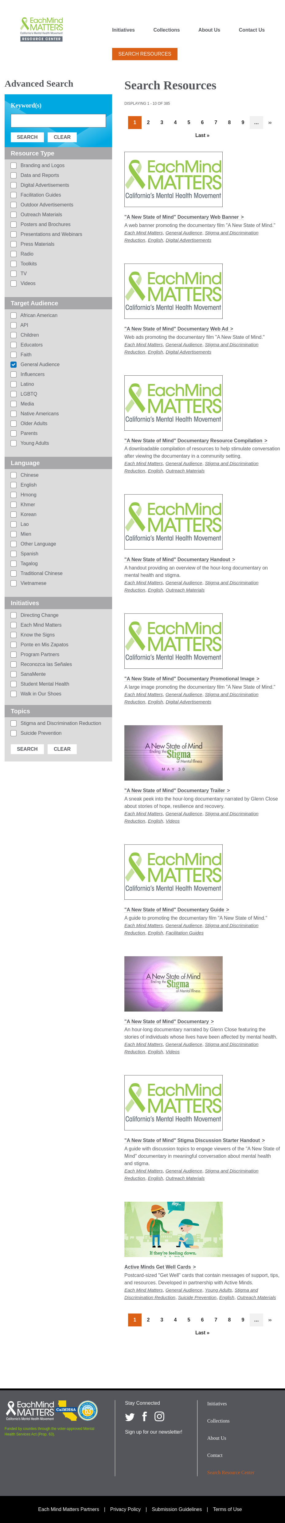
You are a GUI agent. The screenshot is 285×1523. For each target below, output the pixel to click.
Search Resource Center (231, 1472)
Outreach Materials (185, 470)
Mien (25, 534)
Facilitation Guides (185, 932)
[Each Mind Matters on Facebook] (145, 1416)
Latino (26, 384)
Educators (31, 344)
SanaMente (32, 674)
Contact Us (252, 30)
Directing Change (39, 615)
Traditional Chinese (41, 573)
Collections (166, 30)
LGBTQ (28, 394)
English (155, 240)
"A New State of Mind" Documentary (166, 1021)
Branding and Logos (42, 165)
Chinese (29, 475)
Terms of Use (227, 1509)
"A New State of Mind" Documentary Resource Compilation (193, 440)
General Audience (184, 232)
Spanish (28, 553)
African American (38, 315)
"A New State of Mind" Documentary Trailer (174, 790)
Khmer (27, 504)
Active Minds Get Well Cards (157, 1267)
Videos (173, 821)
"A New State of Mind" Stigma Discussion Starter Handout (192, 1140)
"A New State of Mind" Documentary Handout (177, 559)
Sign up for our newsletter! (153, 1432)
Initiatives (123, 30)
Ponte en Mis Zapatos (43, 644)
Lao (24, 524)
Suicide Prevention (197, 1297)
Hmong (28, 494)
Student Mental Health (44, 684)
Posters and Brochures (45, 224)
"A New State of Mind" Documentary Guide (174, 909)
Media (26, 403)
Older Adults (33, 423)
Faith (25, 354)
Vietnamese (33, 583)
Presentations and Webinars (50, 234)
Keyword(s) (26, 105)
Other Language (37, 543)
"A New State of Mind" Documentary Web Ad (176, 328)
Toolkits (28, 263)
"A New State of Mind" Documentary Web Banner (181, 217)
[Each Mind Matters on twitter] (130, 1416)
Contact (215, 1455)
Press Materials (37, 244)
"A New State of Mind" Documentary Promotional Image (189, 678)
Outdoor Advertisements (46, 204)
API (23, 325)
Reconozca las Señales (45, 664)
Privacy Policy (125, 1509)
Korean (28, 514)
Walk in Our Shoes (40, 693)
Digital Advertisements (189, 240)
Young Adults (218, 1290)
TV (23, 273)
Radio (26, 253)
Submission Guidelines (177, 1509)
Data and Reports (39, 175)
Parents (28, 433)
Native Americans (39, 413)
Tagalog (28, 563)
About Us (209, 30)
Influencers (32, 374)
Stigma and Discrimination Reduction (60, 723)
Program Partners (39, 654)
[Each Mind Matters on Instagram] (159, 1416)
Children (29, 335)
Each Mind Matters (143, 232)
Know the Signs (37, 634)
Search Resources (144, 54)
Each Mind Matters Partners (68, 1509)
